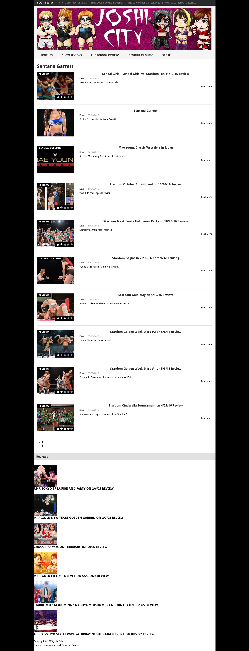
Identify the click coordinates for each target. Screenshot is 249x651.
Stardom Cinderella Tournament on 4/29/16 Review (146, 405)
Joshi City (58, 641)
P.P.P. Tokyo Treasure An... (72, 3)
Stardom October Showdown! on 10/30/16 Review (146, 184)
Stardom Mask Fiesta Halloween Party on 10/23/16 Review (145, 221)
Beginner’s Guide (141, 55)
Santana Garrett (145, 110)
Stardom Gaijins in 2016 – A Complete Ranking (145, 258)
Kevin (82, 78)
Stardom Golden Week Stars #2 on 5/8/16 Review (145, 331)
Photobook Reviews (105, 55)
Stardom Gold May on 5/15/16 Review (145, 295)
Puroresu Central (70, 645)
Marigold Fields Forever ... (180, 3)
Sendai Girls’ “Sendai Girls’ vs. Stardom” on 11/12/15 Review (145, 74)
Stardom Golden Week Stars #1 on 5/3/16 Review (145, 368)
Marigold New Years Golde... (107, 3)
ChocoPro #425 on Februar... (144, 3)
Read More (206, 86)
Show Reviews (72, 55)
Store (166, 55)
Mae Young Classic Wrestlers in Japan (146, 147)
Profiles (47, 55)
